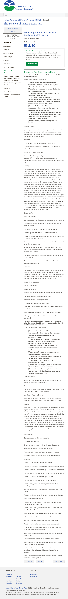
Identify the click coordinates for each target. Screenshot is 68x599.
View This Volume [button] (13, 28)
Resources (7, 88)
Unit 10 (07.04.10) (35, 20)
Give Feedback (32, 63)
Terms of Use (23, 588)
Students (6, 60)
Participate (9, 581)
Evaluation (9, 583)
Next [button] (40, 561)
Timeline (19, 577)
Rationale (7, 63)
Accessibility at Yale (12, 588)
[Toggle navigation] (5, 15)
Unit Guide (7, 42)
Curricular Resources (10, 20)
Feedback (35, 570)
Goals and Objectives (10, 53)
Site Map (19, 583)
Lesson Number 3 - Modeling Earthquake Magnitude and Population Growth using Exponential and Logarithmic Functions (12, 81)
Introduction (7, 46)
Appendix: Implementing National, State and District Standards (12, 94)
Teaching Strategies (9, 67)
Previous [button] (29, 561)
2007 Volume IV (23, 20)
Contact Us (33, 577)
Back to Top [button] (58, 561)
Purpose (6, 49)
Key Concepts (8, 56)
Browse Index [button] (13, 31)
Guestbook (33, 574)
